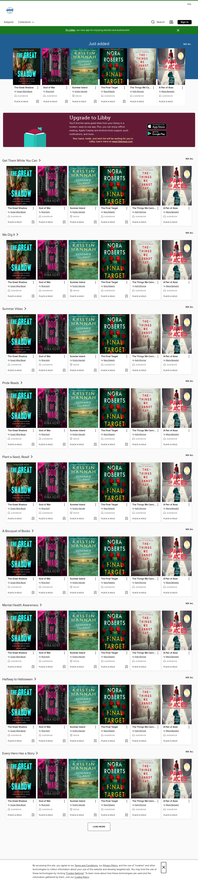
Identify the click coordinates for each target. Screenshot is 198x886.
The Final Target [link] (109, 87)
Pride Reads (12, 383)
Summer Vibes (14, 309)
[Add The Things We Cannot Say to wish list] (153, 102)
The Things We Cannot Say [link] (141, 87)
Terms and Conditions (86, 865)
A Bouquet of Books (18, 531)
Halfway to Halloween (19, 679)
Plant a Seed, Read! (17, 457)
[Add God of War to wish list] (66, 102)
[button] (157, 23)
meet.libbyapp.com (122, 141)
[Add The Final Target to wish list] (124, 102)
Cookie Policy (82, 877)
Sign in (185, 22)
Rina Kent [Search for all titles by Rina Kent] (50, 91)
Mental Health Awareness (22, 605)
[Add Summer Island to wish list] (95, 102)
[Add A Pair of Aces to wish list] (182, 102)
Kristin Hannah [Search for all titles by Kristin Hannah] (81, 91)
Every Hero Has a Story (20, 753)
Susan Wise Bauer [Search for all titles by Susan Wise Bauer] (24, 91)
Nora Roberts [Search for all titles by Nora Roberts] (109, 91)
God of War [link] (49, 87)
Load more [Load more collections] (99, 826)
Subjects (9, 22)
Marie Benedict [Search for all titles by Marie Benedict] (168, 91)
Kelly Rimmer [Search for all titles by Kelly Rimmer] (138, 91)
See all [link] (187, 44)
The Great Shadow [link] (24, 87)
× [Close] (164, 867)
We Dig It (10, 235)
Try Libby (70, 30)
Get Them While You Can (21, 161)
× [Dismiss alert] (178, 30)
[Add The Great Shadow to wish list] (37, 102)
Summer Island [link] (79, 87)
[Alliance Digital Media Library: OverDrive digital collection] (10, 11)
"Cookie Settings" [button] (75, 873)
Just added (99, 43)
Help (189, 4)
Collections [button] (26, 22)
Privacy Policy (110, 865)
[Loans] (171, 23)
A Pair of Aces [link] (166, 87)
